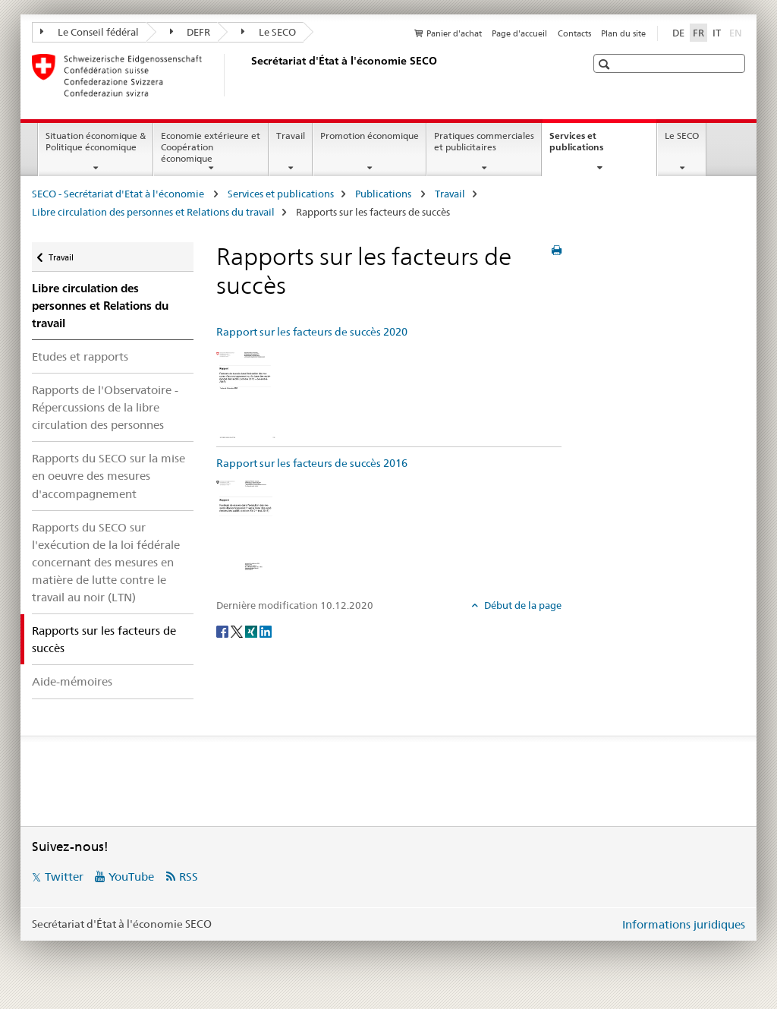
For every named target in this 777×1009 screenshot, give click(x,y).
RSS (188, 876)
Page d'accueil (519, 33)
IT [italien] (717, 33)
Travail (290, 135)
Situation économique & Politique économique (96, 141)
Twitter (64, 876)
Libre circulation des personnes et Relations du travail (153, 212)
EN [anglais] (737, 32)
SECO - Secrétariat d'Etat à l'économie (119, 194)
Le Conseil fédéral (89, 32)
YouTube (131, 876)
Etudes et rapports (80, 356)
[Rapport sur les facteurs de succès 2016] (245, 526)
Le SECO (268, 32)
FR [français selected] (698, 33)
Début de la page (522, 605)
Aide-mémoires (72, 681)
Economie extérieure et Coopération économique (210, 147)
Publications (384, 194)
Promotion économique (369, 135)
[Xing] (252, 630)
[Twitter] (238, 630)
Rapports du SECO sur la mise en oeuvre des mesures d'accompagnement (108, 475)
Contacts (574, 33)
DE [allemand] (678, 33)
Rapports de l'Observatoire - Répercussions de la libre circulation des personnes (105, 407)
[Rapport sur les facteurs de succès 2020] (245, 393)
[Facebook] (223, 630)
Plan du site (623, 33)
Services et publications (592, 146)
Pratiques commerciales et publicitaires (484, 141)
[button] (606, 64)
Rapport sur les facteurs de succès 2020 (311, 332)
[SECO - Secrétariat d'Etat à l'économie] (248, 75)
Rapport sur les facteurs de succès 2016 (311, 463)
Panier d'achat (454, 33)
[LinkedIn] (266, 630)
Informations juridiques (683, 924)
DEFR (190, 32)
